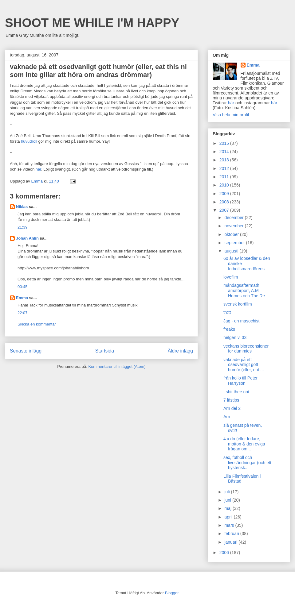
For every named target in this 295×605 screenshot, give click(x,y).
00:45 (23, 286)
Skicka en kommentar (37, 324)
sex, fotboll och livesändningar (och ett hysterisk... (247, 462)
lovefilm (230, 277)
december (234, 217)
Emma (22, 297)
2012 (224, 168)
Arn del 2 (232, 408)
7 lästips (231, 400)
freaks (229, 329)
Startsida (104, 350)
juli (227, 491)
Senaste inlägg (25, 350)
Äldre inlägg (180, 350)
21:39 (23, 227)
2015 (224, 143)
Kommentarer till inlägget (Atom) (116, 366)
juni (228, 500)
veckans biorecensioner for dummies (246, 349)
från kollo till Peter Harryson (240, 381)
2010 (224, 185)
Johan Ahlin (27, 238)
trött (227, 312)
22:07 (23, 312)
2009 (224, 193)
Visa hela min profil (231, 114)
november (234, 225)
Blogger (172, 593)
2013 (224, 159)
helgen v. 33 (234, 337)
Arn (226, 416)
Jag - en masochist (241, 320)
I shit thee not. (236, 391)
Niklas (22, 206)
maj (228, 508)
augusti (231, 251)
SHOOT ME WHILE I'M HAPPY (92, 22)
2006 (224, 552)
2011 (224, 176)
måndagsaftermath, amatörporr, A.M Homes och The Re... (246, 290)
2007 (224, 210)
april (229, 516)
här (38, 169)
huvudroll (29, 141)
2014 (224, 151)
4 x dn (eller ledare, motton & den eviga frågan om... (244, 444)
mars (229, 525)
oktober (232, 234)
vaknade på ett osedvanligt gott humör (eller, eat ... (243, 364)
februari (232, 533)
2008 (224, 201)
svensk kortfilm (237, 304)
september (235, 242)
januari (231, 542)
